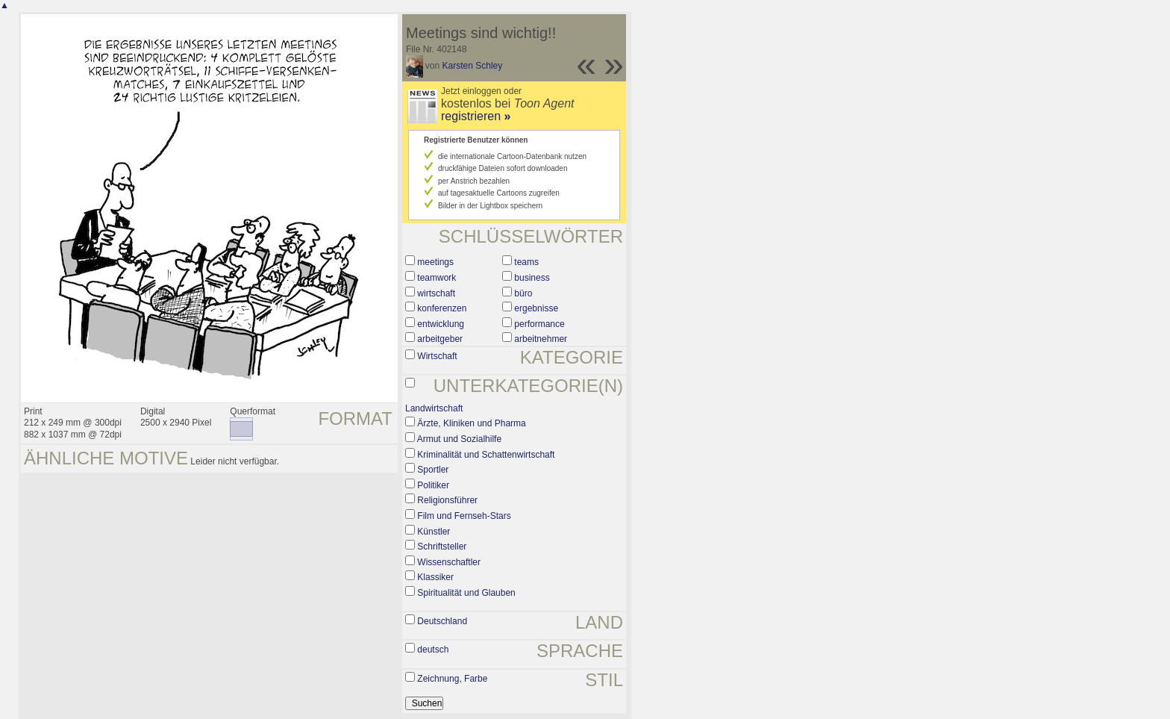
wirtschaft (436, 293)
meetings (435, 262)
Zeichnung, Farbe (452, 678)
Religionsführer (447, 500)
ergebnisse (536, 308)
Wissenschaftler (449, 562)
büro (523, 293)
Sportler (432, 469)
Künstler (433, 531)
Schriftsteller (441, 546)
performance (539, 324)
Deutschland (442, 621)
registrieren (475, 116)
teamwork (436, 278)
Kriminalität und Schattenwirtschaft (485, 454)
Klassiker (435, 577)
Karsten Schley (472, 65)
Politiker (433, 485)
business (531, 278)
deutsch (432, 649)
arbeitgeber (440, 339)
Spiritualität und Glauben (466, 593)
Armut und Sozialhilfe (459, 439)
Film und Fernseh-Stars (463, 516)
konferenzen (441, 308)
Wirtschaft (437, 356)
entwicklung (440, 324)
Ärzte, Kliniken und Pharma (471, 423)
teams (526, 262)
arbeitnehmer (540, 339)
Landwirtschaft (434, 408)
